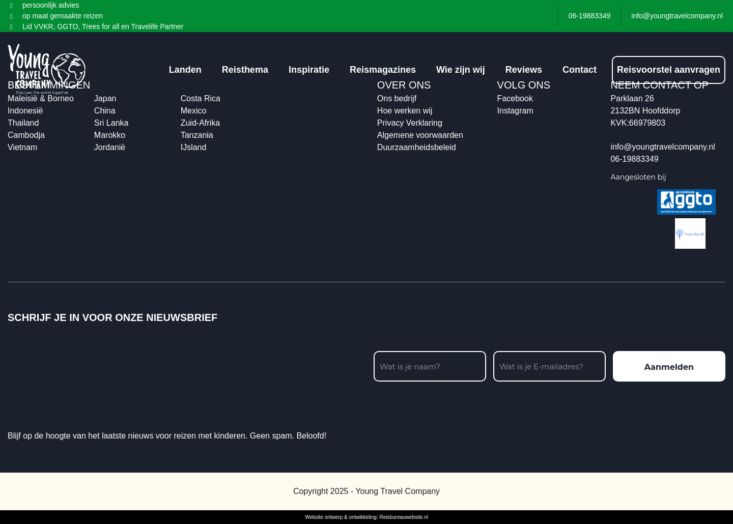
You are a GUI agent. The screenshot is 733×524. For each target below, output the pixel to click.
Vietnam (22, 147)
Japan (105, 98)
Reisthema (245, 70)
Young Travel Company (397, 491)
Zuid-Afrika (200, 123)
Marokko (109, 135)
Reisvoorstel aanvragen (668, 70)
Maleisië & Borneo (41, 98)
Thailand (23, 123)
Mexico (194, 110)
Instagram (515, 110)
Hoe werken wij (404, 110)
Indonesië (25, 110)
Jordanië (109, 147)
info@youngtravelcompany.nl (662, 146)
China (105, 110)
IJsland (194, 147)
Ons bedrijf (396, 98)
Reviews (523, 70)
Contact (579, 70)
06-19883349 (634, 159)
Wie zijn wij (460, 70)
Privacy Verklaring (409, 123)
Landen (185, 70)
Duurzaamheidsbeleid (416, 147)
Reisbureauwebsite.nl (403, 517)
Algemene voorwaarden (420, 135)
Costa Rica (200, 98)
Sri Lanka (111, 123)
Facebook (515, 98)
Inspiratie (309, 70)
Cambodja (26, 135)
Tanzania (197, 135)
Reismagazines (383, 70)
